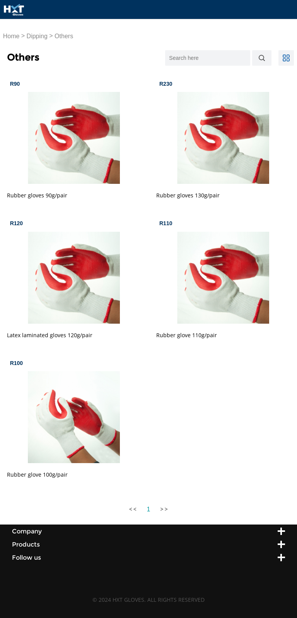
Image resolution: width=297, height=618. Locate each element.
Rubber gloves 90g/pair (37, 195)
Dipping (37, 36)
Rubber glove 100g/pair (37, 474)
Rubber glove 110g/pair (186, 335)
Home (11, 36)
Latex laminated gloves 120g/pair (49, 335)
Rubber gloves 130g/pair (188, 195)
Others (64, 36)
